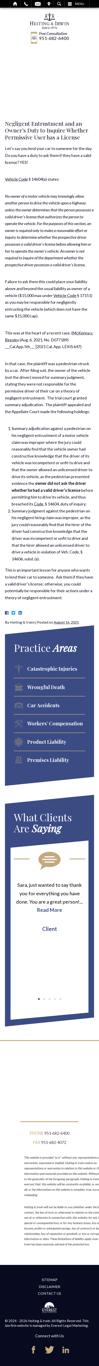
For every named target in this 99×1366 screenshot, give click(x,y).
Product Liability (46, 741)
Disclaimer (49, 1286)
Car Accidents (43, 705)
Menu (79, 4)
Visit (49, 4)
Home (15, 4)
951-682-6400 (54, 38)
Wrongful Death (46, 687)
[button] (39, 999)
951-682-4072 (53, 1145)
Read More (49, 910)
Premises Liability (48, 760)
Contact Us (49, 1293)
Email (38, 4)
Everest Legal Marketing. (69, 1325)
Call (26, 4)
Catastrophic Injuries (52, 668)
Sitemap (49, 1279)
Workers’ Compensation (55, 723)
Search (59, 4)
